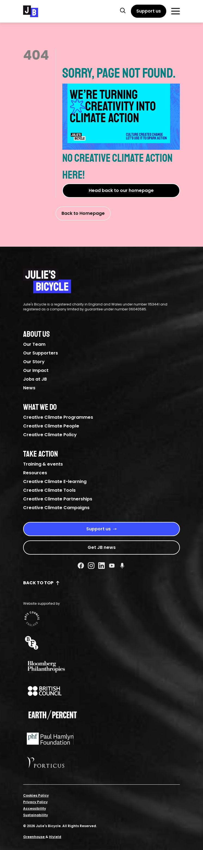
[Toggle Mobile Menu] (175, 11)
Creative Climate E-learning (55, 481)
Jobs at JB (35, 379)
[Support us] (148, 11)
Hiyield (55, 836)
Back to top (41, 583)
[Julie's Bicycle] (30, 11)
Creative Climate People (51, 426)
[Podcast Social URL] (122, 565)
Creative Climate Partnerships (57, 499)
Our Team (34, 344)
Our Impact (35, 370)
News (29, 388)
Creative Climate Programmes (58, 417)
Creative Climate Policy (50, 435)
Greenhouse (34, 836)
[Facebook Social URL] (81, 565)
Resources (35, 473)
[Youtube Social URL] (112, 565)
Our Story (34, 362)
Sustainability (35, 815)
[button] (122, 10)
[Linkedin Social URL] (101, 565)
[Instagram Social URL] (91, 565)
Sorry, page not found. (121, 107)
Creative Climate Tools (49, 490)
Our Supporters (40, 353)
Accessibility (34, 808)
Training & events (43, 464)
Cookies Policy (36, 795)
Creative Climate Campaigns (56, 508)
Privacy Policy (35, 802)
